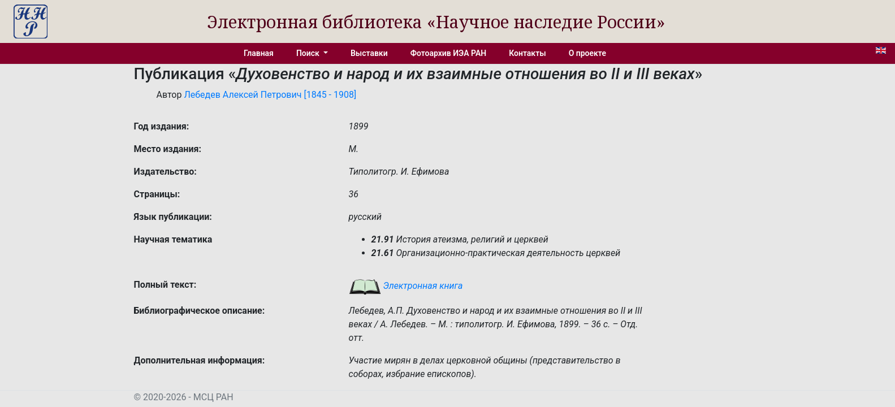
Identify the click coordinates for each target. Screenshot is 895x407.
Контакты (527, 53)
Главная (259, 53)
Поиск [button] (308, 53)
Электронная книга (406, 285)
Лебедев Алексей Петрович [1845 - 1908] (270, 94)
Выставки (369, 53)
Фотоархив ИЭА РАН (448, 53)
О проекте (587, 53)
